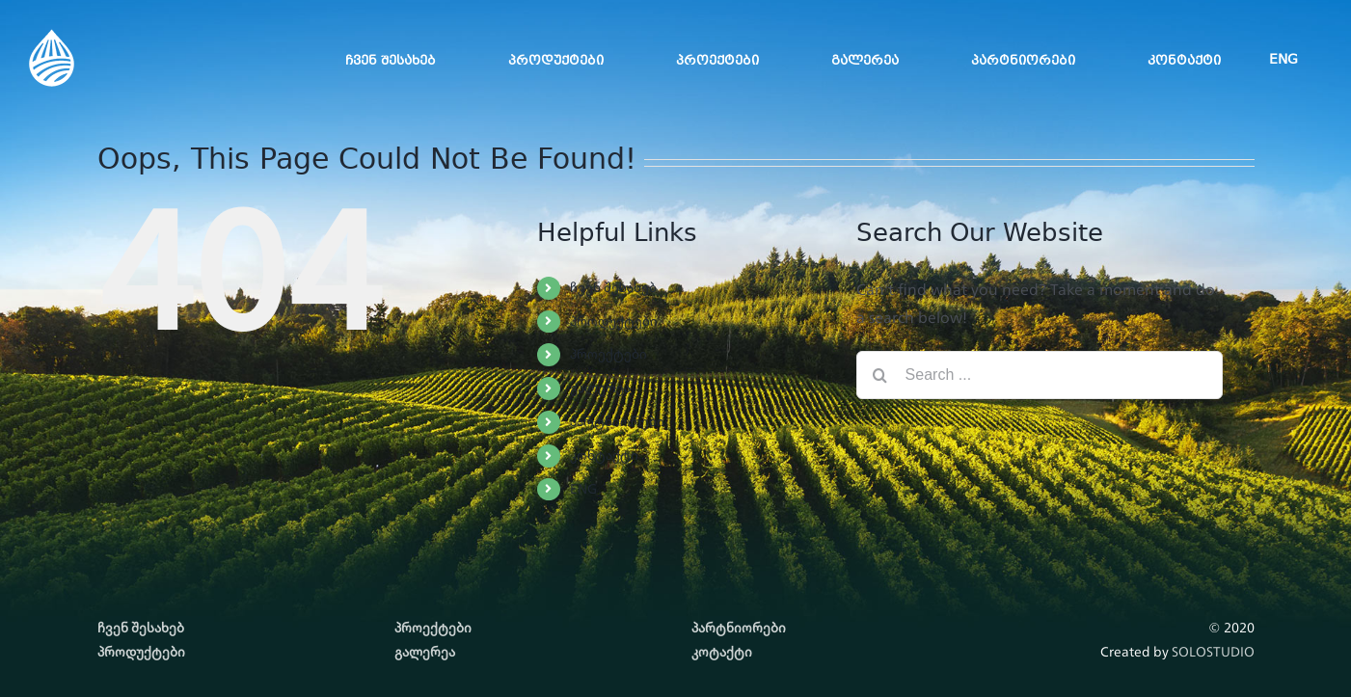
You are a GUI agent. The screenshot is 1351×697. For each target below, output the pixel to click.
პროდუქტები (614, 321)
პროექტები (608, 353)
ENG (583, 488)
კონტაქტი (604, 455)
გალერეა (600, 387)
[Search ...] (1039, 375)
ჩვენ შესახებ (613, 287)
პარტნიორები (617, 421)
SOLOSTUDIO (1213, 651)
